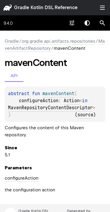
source (85, 115)
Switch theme (87, 23)
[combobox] (71, 23)
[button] (102, 23)
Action (71, 101)
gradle (21, 7)
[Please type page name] (102, 23)
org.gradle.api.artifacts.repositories (58, 41)
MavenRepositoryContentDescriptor (50, 108)
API (14, 75)
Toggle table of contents (102, 7)
